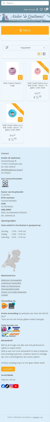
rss (41, 417)
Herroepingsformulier (10, 289)
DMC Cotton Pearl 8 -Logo (12, 84)
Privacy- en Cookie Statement (13, 292)
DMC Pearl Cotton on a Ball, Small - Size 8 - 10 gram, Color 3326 (38, 85)
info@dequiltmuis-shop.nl (12, 170)
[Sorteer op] (25, 47)
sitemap (36, 417)
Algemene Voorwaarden (11, 280)
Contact (4, 295)
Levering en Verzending (11, 283)
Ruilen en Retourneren (10, 286)
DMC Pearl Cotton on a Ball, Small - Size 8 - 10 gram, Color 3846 (12, 127)
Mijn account (31, 9)
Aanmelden (8, 369)
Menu (25, 30)
